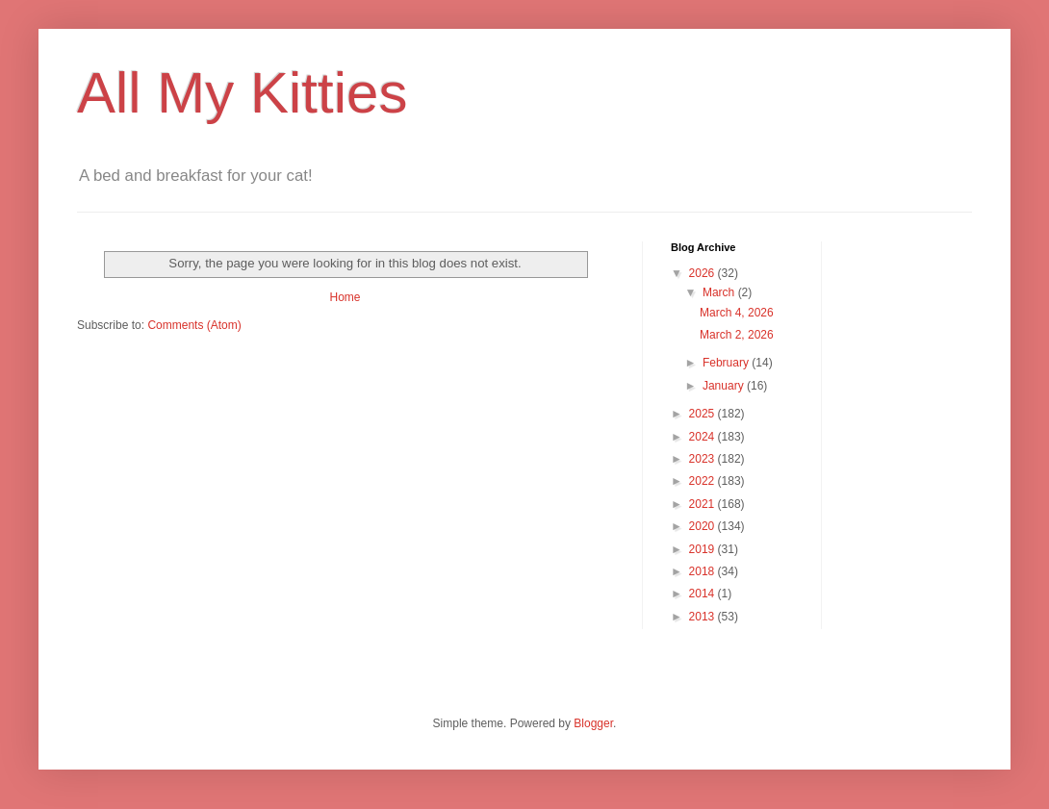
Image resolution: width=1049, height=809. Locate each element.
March (720, 292)
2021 (703, 504)
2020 (703, 526)
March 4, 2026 (737, 312)
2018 (703, 571)
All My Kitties (242, 93)
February (727, 362)
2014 (703, 593)
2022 (703, 481)
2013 (703, 616)
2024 (703, 436)
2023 (703, 459)
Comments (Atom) (194, 325)
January (725, 385)
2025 (703, 413)
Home (344, 297)
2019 (703, 549)
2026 (703, 273)
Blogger (593, 723)
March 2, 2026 (737, 334)
